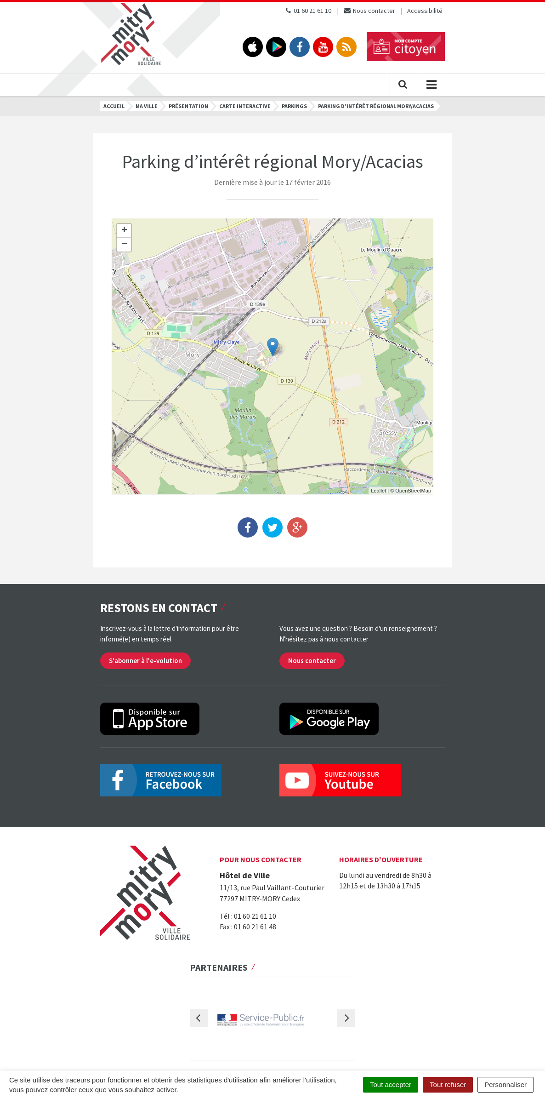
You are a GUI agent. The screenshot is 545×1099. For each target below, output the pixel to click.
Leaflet (378, 490)
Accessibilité (425, 10)
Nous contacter (369, 10)
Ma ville (147, 106)
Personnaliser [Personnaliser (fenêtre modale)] (505, 1084)
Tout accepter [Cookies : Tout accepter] (390, 1084)
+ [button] (124, 231)
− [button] (124, 245)
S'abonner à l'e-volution (145, 660)
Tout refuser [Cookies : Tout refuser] (448, 1084)
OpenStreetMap (413, 490)
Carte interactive (245, 106)
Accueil (114, 106)
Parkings (294, 106)
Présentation (188, 106)
